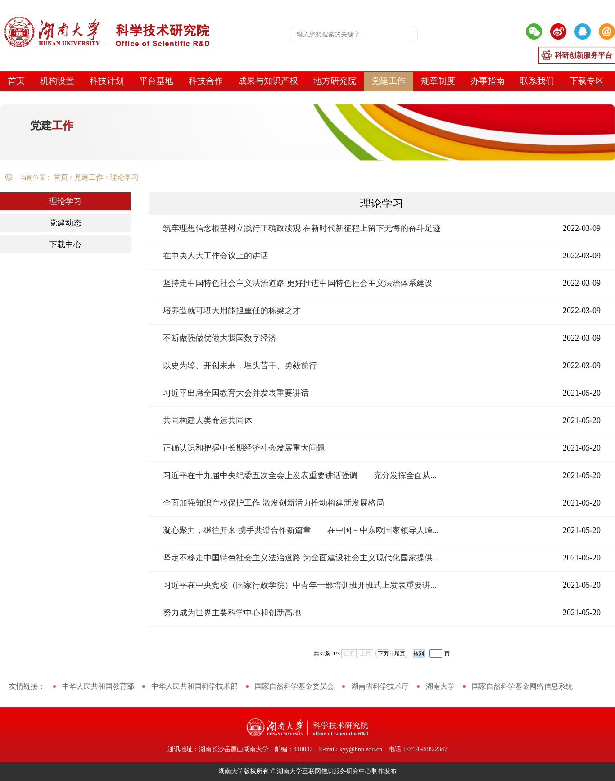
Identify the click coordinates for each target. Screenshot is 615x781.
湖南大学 (440, 686)
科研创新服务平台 (583, 55)
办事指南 (487, 81)
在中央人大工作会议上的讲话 (215, 255)
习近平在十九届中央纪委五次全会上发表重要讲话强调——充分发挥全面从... (300, 475)
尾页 (399, 653)
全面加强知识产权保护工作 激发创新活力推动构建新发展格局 (273, 502)
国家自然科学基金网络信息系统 (522, 686)
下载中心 (65, 244)
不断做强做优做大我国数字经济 (219, 338)
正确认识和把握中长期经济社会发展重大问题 (244, 447)
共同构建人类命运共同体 (207, 420)
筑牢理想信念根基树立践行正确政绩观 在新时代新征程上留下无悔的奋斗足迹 (302, 228)
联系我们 (537, 81)
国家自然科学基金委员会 (294, 686)
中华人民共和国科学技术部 (194, 686)
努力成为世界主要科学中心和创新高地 (232, 612)
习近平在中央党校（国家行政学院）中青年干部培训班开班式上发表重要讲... (300, 585)
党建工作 (388, 81)
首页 (16, 81)
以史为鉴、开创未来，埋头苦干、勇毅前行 (240, 365)
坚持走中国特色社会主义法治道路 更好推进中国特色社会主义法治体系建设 (298, 283)
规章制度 (438, 81)
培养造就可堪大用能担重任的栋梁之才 (232, 310)
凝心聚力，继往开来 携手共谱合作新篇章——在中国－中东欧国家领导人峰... (301, 530)
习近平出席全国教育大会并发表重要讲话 (236, 392)
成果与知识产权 (268, 81)
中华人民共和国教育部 (98, 686)
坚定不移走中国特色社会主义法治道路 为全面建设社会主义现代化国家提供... (301, 557)
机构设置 (57, 81)
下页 (383, 653)
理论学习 (124, 177)
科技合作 (206, 81)
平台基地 (156, 81)
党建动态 (65, 222)
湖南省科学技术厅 (380, 686)
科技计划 (107, 81)
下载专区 (587, 81)
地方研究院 (334, 81)
